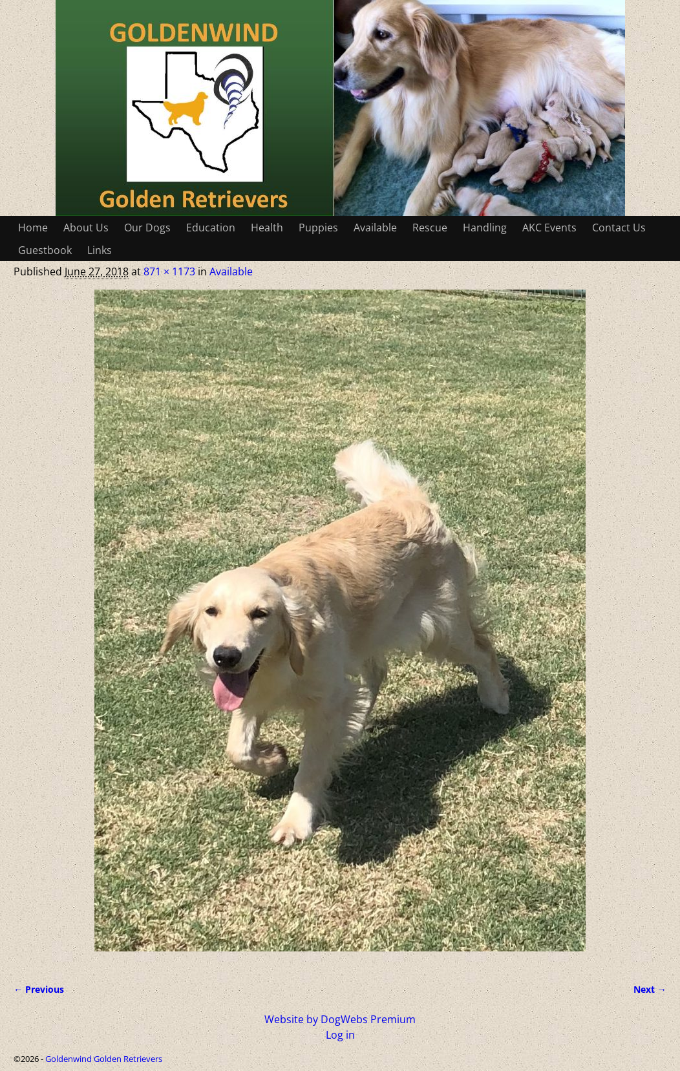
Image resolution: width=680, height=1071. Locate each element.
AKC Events (549, 227)
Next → (649, 989)
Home (33, 227)
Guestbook (45, 250)
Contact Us (619, 227)
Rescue (429, 227)
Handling (485, 227)
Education (210, 227)
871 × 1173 (169, 271)
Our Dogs (147, 227)
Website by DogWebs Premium (340, 1019)
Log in (340, 1035)
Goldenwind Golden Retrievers (103, 1059)
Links (99, 250)
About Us (86, 227)
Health (267, 227)
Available (375, 227)
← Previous (39, 989)
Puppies (318, 227)
